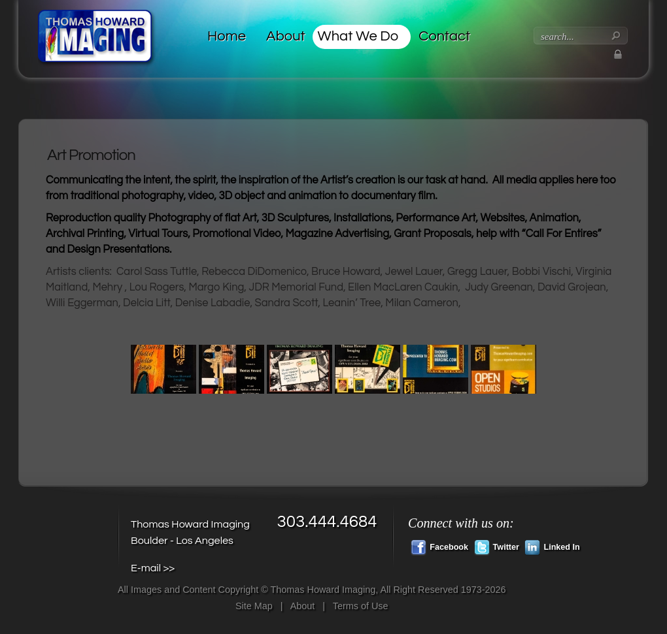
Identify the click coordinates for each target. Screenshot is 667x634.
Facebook (439, 546)
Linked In (551, 546)
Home (226, 36)
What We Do (358, 36)
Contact (444, 36)
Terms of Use (360, 606)
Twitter (496, 546)
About (285, 36)
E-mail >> (153, 568)
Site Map (254, 606)
